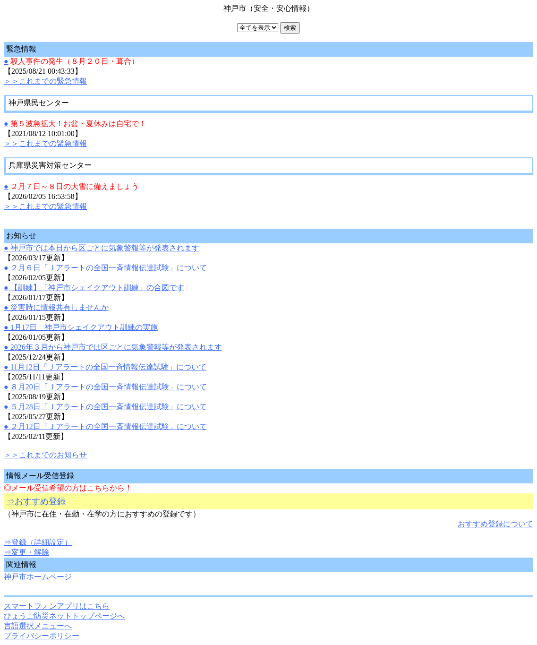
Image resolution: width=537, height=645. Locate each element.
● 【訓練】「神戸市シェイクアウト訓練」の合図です (94, 288)
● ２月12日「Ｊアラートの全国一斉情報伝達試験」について (105, 426)
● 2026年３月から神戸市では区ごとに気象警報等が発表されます (113, 347)
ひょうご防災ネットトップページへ (64, 616)
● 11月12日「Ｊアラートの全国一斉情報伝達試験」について (105, 367)
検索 (290, 27)
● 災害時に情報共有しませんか (56, 307)
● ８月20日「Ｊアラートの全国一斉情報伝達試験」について (105, 387)
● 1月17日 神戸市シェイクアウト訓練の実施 (81, 327)
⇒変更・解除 (26, 552)
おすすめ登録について (495, 524)
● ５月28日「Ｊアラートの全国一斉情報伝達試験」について (105, 407)
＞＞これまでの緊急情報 (45, 81)
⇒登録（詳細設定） (38, 542)
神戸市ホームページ (38, 577)
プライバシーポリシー (41, 636)
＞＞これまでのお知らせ (45, 455)
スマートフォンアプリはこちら (57, 606)
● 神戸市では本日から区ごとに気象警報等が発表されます (101, 248)
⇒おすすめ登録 (36, 501)
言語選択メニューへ (38, 626)
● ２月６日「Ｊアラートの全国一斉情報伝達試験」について (105, 268)
